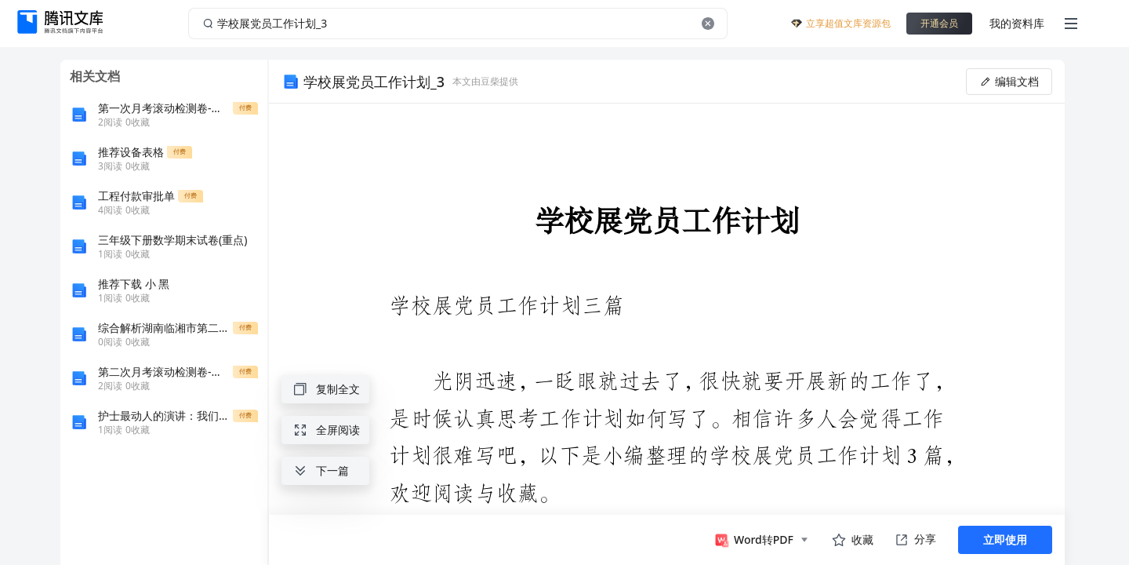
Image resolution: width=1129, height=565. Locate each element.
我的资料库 (1016, 23)
